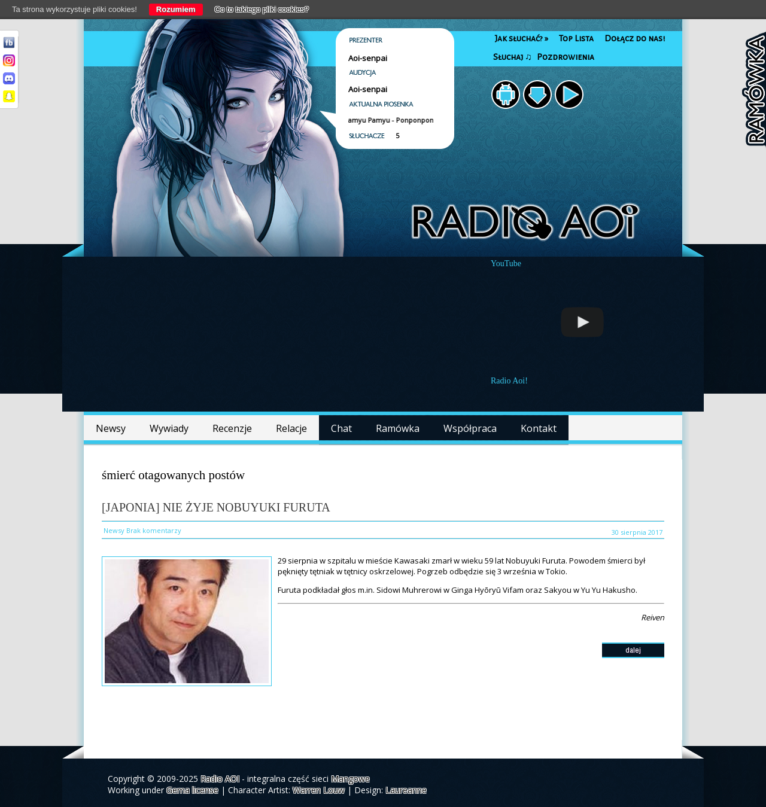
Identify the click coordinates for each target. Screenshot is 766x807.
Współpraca (470, 428)
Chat (341, 428)
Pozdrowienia (565, 57)
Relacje (291, 428)
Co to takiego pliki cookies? (262, 9)
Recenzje (232, 428)
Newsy (111, 428)
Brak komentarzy (153, 530)
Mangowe (350, 778)
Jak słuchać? (521, 38)
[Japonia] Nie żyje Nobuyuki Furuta (216, 507)
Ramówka (398, 428)
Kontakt (539, 428)
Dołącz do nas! (634, 38)
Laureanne (406, 790)
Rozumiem (176, 9)
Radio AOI (219, 778)
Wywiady (169, 428)
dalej (633, 650)
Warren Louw (319, 790)
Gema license (192, 790)
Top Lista (576, 38)
